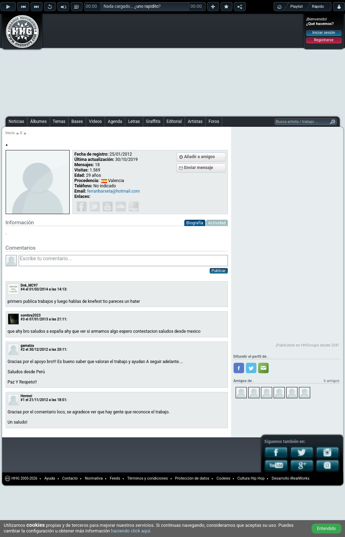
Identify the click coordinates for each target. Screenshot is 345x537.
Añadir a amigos (199, 156)
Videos (95, 121)
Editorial (174, 121)
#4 (23, 289)
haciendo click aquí (130, 530)
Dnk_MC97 (29, 285)
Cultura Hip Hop (251, 478)
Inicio (10, 133)
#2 (23, 349)
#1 (23, 400)
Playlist (296, 6)
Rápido (318, 6)
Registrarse (323, 40)
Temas (59, 121)
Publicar (219, 270)
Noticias (16, 121)
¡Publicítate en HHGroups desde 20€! (307, 345)
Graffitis (153, 121)
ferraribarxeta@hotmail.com (113, 191)
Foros (214, 121)
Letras (134, 121)
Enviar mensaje (198, 167)
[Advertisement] (134, 64)
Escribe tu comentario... (123, 260)
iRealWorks (299, 478)
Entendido (326, 528)
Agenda (115, 121)
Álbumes (38, 121)
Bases (77, 121)
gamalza (27, 346)
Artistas (195, 121)
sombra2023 (31, 315)
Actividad (217, 222)
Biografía (194, 222)
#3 (23, 319)
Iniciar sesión (323, 32)
